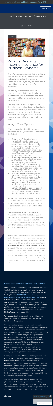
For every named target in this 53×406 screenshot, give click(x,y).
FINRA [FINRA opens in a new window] (19, 295)
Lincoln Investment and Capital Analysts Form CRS (25, 284)
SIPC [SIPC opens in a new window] (24, 295)
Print (12, 37)
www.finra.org (33, 295)
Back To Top (45, 403)
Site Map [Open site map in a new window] (7, 396)
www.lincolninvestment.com (27, 297)
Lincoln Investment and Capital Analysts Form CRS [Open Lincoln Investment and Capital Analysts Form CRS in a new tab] (25, 2)
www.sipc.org (9, 297)
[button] (45, 8)
